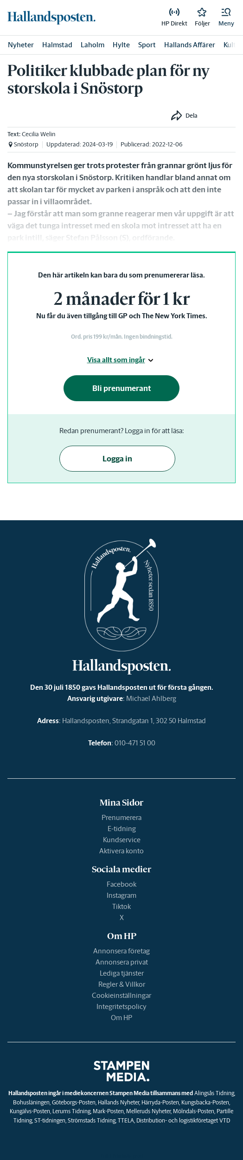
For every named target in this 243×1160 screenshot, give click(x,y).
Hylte (121, 44)
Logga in (117, 459)
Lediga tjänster (122, 973)
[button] (226, 17)
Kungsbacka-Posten (205, 1102)
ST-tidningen (49, 1120)
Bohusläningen (31, 1102)
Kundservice (122, 839)
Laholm (92, 44)
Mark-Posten (108, 1111)
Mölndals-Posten (193, 1111)
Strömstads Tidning (91, 1120)
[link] (51, 18)
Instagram (121, 895)
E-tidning (122, 828)
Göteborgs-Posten (74, 1102)
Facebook (121, 884)
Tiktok (121, 906)
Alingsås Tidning (214, 1093)
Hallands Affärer (189, 44)
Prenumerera (121, 817)
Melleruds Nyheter (148, 1111)
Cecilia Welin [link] (38, 134)
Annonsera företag (121, 950)
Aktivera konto (121, 850)
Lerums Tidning (71, 1111)
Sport (147, 44)
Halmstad (57, 44)
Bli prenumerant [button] (121, 388)
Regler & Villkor (121, 984)
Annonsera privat (122, 962)
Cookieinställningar (121, 995)
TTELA (126, 1120)
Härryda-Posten (160, 1102)
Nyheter (21, 44)
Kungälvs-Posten (30, 1111)
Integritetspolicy (121, 1006)
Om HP (121, 1017)
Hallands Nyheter (118, 1102)
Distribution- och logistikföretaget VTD (183, 1120)
